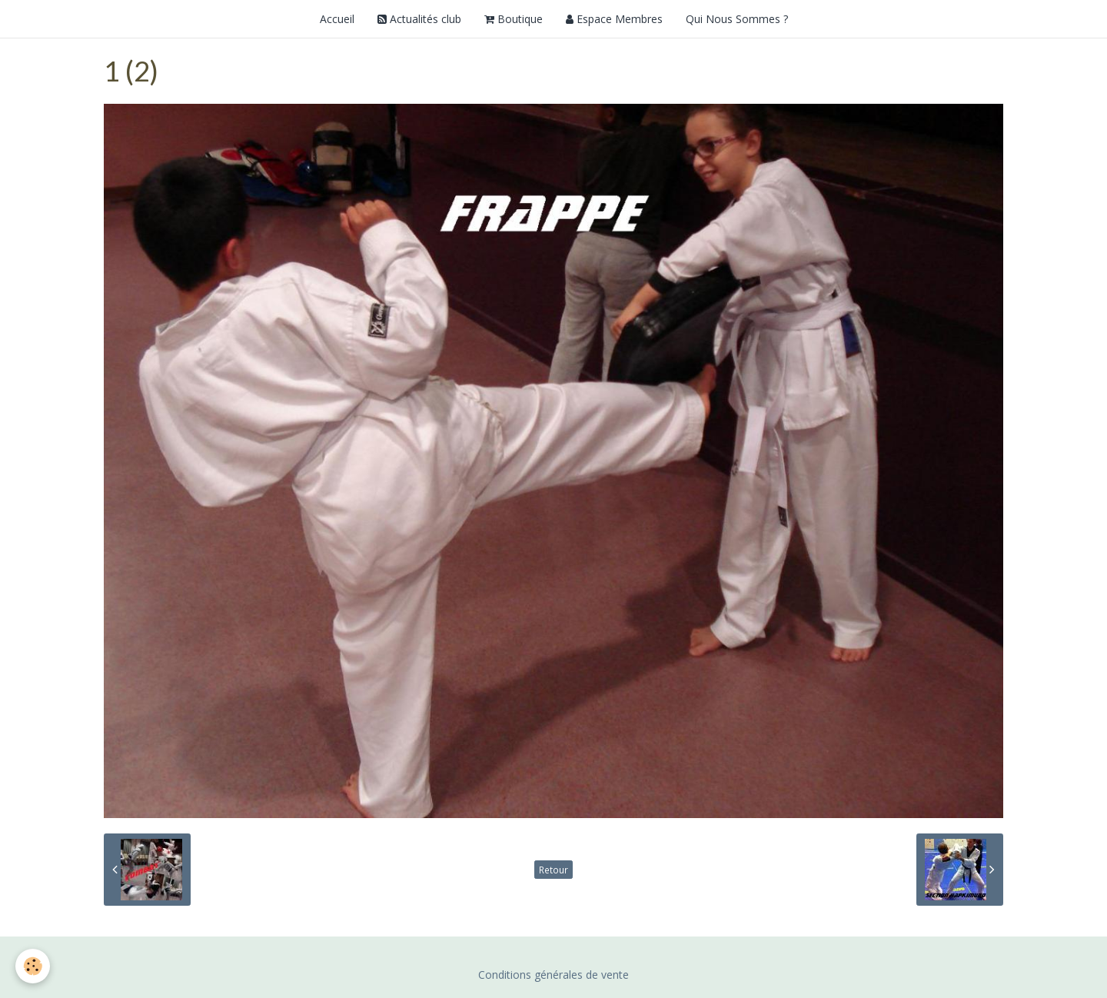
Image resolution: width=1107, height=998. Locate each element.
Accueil (337, 19)
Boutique (513, 19)
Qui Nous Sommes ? (737, 19)
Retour (553, 869)
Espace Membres (614, 19)
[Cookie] (32, 966)
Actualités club (419, 19)
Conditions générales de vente (553, 974)
